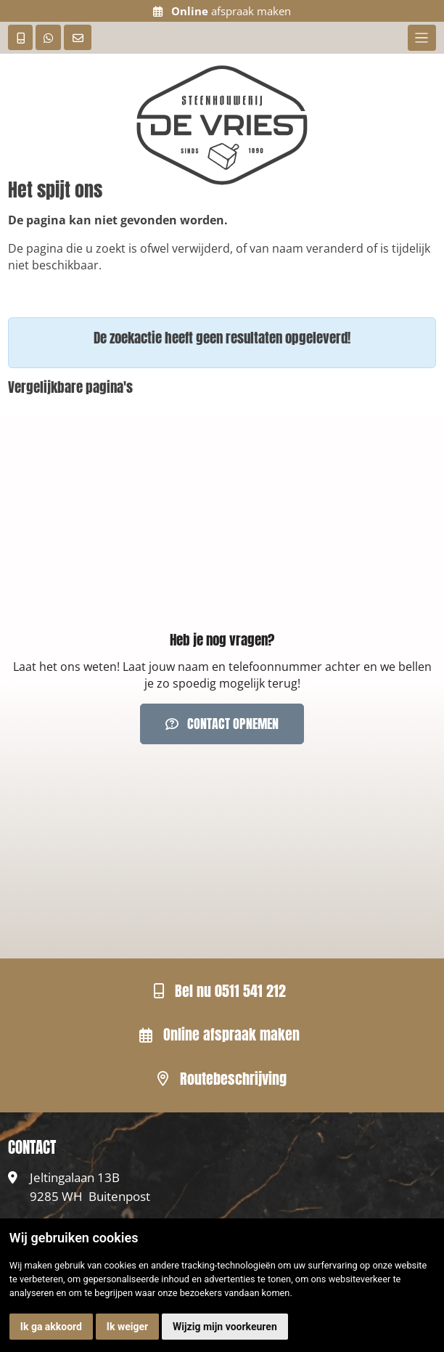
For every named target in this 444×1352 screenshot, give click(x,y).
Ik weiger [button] (127, 1326)
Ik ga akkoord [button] (51, 1326)
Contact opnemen (222, 723)
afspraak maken (222, 11)
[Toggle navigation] (422, 38)
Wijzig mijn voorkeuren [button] (225, 1326)
